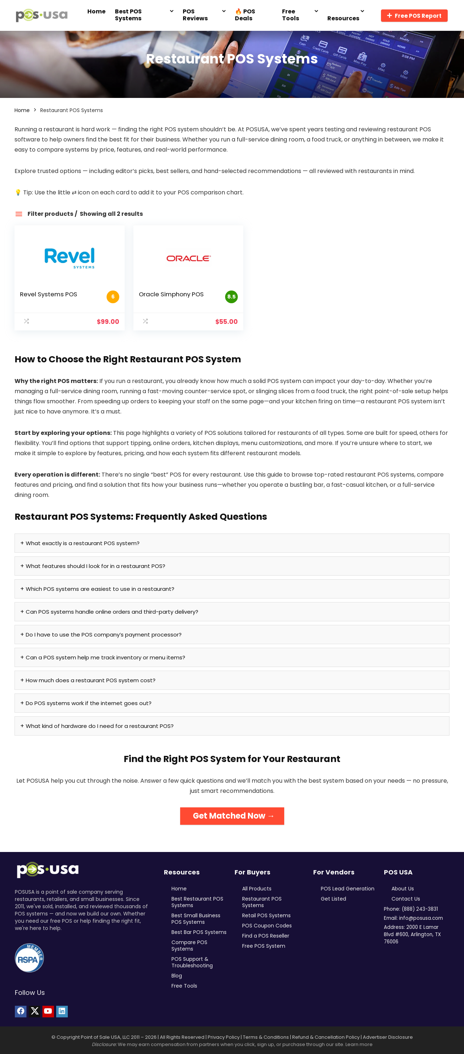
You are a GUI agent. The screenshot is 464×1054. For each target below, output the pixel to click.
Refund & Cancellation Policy (326, 1037)
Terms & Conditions (266, 1037)
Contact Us (406, 898)
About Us (403, 888)
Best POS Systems (128, 14)
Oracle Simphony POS (163, 294)
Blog (176, 975)
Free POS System (263, 946)
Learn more (359, 1044)
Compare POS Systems (189, 945)
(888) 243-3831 (420, 909)
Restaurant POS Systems (262, 902)
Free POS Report (414, 16)
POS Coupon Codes (267, 925)
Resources (343, 18)
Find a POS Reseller (265, 935)
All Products (257, 888)
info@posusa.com (421, 918)
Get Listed (333, 898)
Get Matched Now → (234, 816)
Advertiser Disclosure (388, 1037)
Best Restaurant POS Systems (197, 902)
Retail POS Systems (266, 915)
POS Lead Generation (347, 888)
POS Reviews (195, 14)
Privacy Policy (224, 1037)
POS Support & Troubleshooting (192, 962)
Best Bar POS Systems (199, 932)
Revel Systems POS (48, 294)
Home (96, 11)
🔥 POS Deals (245, 14)
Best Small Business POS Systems (195, 919)
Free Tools (290, 14)
